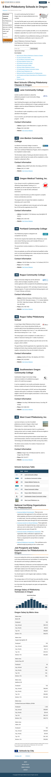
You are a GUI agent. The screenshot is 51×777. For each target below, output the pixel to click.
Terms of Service (25, 767)
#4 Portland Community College (24, 63)
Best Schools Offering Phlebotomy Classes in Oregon (30, 55)
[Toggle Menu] (49, 2)
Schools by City (20, 79)
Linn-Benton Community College (33, 478)
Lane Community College (31, 474)
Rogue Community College (31, 489)
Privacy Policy (25, 764)
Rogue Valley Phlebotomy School (33, 493)
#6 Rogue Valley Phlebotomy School (26, 67)
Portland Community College (32, 486)
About (25, 762)
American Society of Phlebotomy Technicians (29, 531)
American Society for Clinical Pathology (27, 523)
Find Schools (43, 2)
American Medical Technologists (25, 512)
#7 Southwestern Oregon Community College (28, 69)
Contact (25, 769)
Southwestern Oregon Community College (35, 496)
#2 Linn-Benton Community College (25, 59)
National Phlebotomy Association (26, 542)
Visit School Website (27, 130)
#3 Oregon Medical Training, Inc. (25, 61)
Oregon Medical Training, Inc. (32, 482)
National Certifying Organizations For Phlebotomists (29, 73)
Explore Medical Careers (25, 774)
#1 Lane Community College (24, 57)
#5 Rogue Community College (24, 65)
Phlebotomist (5, 10)
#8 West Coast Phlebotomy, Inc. (24, 71)
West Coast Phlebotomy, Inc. (32, 500)
